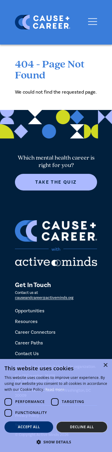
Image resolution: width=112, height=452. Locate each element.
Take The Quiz (55, 182)
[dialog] (56, 405)
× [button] (105, 365)
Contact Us (27, 353)
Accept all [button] (29, 426)
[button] (56, 442)
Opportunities (30, 311)
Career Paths (29, 343)
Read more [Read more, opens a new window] (55, 389)
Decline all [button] (82, 426)
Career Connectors (35, 332)
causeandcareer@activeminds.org (44, 297)
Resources (26, 321)
